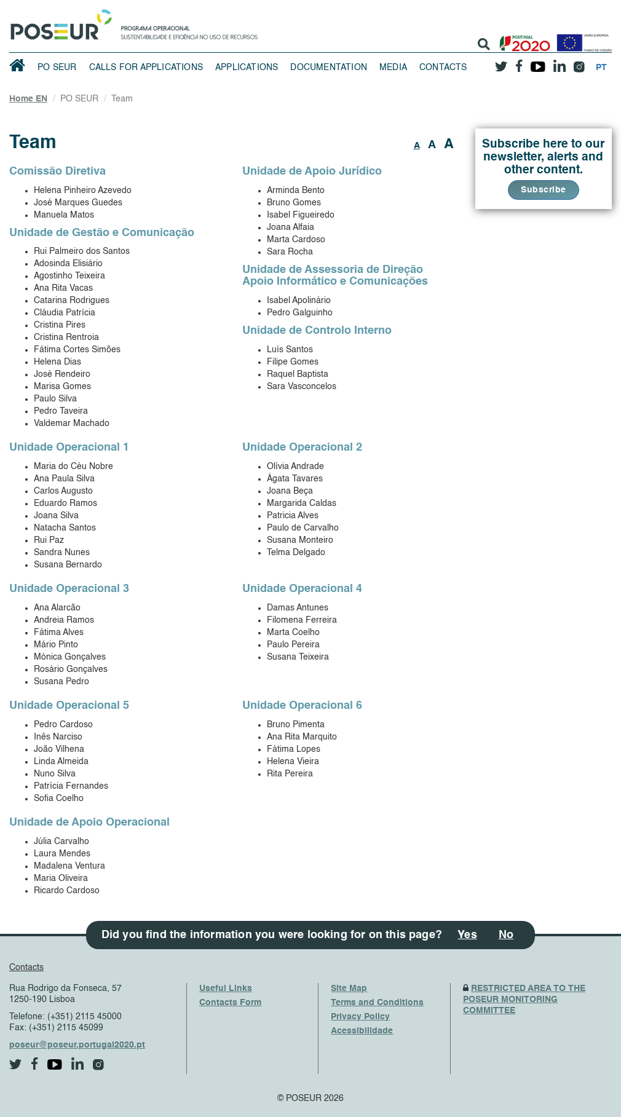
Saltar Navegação (296, 6)
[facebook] (519, 62)
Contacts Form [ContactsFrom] (230, 1002)
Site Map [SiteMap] (349, 988)
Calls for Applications (146, 67)
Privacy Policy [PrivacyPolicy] (360, 1016)
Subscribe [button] (543, 190)
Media (393, 67)
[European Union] (582, 38)
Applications (246, 67)
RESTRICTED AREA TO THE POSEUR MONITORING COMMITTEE (524, 999)
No (506, 935)
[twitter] (501, 62)
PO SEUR (57, 67)
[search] (484, 44)
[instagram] (578, 62)
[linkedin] (559, 62)
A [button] (417, 145)
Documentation (328, 67)
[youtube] (537, 62)
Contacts (443, 67)
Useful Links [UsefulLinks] (225, 988)
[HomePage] (59, 21)
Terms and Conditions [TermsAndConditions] (377, 1002)
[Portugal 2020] (522, 38)
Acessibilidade (362, 1031)
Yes (467, 935)
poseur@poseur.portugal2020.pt (77, 1045)
